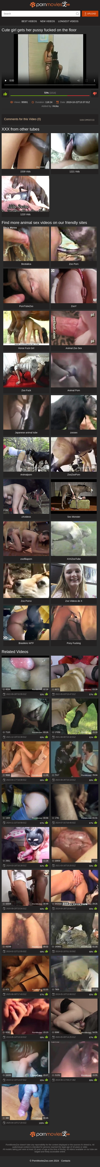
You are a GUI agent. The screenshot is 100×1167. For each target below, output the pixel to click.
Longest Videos (68, 21)
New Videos (47, 21)
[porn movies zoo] (50, 4)
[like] (5, 93)
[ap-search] (41, 14)
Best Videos (29, 21)
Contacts (65, 1160)
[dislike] (94, 93)
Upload (90, 13)
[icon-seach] (77, 14)
